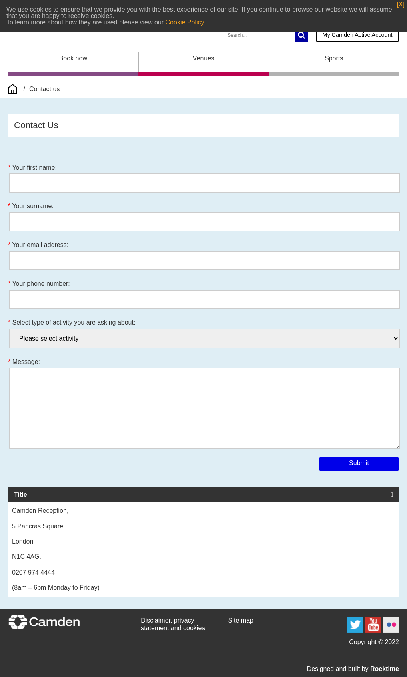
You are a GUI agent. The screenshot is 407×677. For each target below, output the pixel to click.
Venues (203, 58)
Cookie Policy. (186, 22)
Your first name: (34, 167)
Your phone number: (41, 283)
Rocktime (384, 668)
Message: (26, 361)
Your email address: (40, 244)
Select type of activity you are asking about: (74, 322)
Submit (359, 463)
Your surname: (32, 206)
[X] (401, 4)
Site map (240, 620)
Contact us (44, 89)
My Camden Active (357, 35)
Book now (73, 58)
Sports (334, 58)
